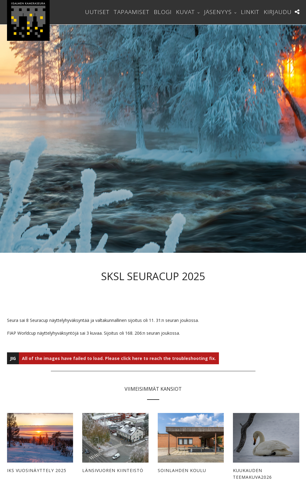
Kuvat (185, 12)
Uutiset (97, 12)
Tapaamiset (131, 12)
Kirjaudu (278, 12)
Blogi (163, 12)
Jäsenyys (218, 12)
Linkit (250, 12)
